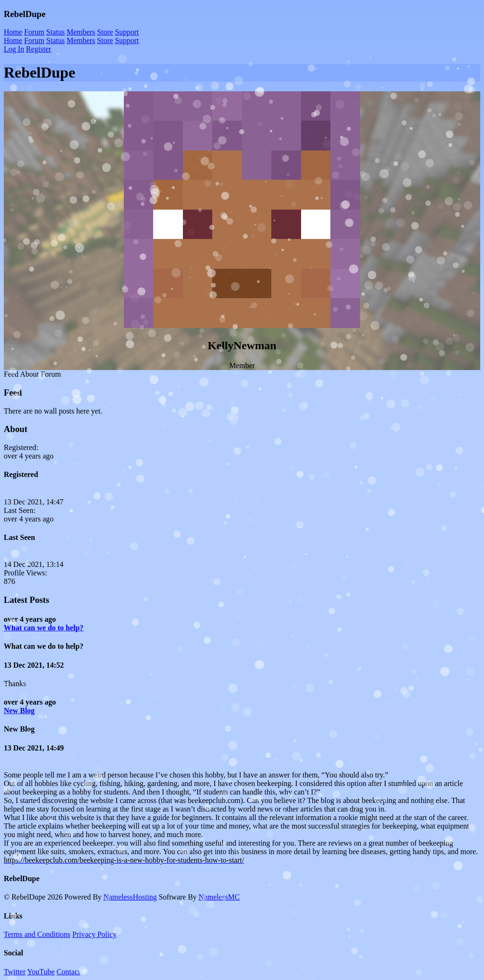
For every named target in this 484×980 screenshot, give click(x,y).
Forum (34, 32)
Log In (14, 49)
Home (13, 32)
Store (105, 32)
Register (38, 49)
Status (55, 32)
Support (127, 32)
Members (81, 32)
